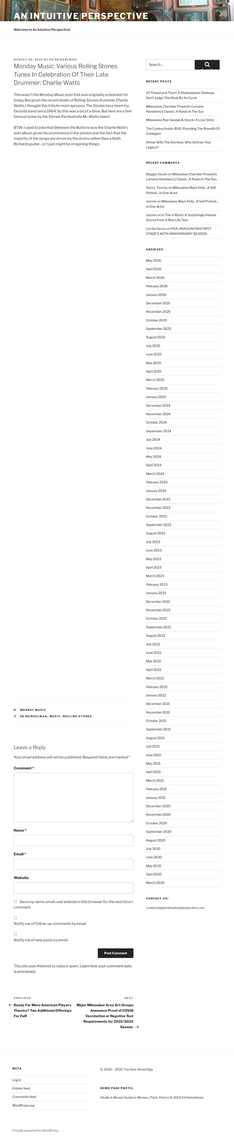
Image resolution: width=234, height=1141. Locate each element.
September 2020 (158, 831)
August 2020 (155, 840)
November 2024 (158, 414)
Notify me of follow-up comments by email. (50, 923)
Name (20, 830)
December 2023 (158, 499)
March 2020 (155, 883)
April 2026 (153, 269)
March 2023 (155, 576)
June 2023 (154, 550)
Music (55, 716)
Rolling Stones (77, 716)
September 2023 (158, 525)
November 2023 (158, 508)
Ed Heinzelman (63, 59)
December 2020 (158, 806)
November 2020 (158, 814)
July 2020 (153, 849)
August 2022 (155, 635)
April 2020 (154, 874)
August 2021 (155, 738)
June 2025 (154, 354)
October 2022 (156, 618)
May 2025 (153, 363)
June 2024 (154, 448)
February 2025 (157, 388)
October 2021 (156, 721)
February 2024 (157, 482)
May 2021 (153, 763)
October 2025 (156, 320)
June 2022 (153, 653)
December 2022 (158, 601)
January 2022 (156, 695)
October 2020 (156, 823)
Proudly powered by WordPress (35, 1130)
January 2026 (156, 295)
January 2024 (156, 491)
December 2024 (158, 405)
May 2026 (153, 260)
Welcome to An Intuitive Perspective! (42, 29)
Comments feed (24, 1097)
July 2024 (153, 439)
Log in (16, 1080)
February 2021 (156, 789)
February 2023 (157, 584)
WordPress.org (23, 1105)
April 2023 (153, 567)
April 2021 (153, 772)
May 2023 (153, 559)
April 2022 (153, 670)
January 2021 (156, 797)
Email (20, 854)
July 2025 (153, 346)
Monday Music (33, 710)
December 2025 (158, 303)
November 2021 (158, 712)
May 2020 (153, 866)
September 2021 (158, 729)
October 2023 (156, 516)
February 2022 (156, 687)
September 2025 (158, 329)
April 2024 (153, 465)
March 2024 (155, 474)
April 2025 (153, 371)
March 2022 (155, 678)
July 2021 (153, 746)
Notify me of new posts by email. (41, 940)
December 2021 (158, 704)
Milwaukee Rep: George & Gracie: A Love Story (180, 120)
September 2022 (158, 627)
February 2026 (157, 286)
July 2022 (153, 644)
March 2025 (155, 380)
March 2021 (155, 780)
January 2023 (156, 593)
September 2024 (158, 431)
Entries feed (21, 1088)
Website (21, 878)
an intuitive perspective (81, 16)
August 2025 (155, 337)
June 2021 (153, 755)
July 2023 (153, 542)
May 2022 (153, 661)
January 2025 (156, 397)
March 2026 (155, 277)
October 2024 (156, 422)
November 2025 (158, 311)
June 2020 (154, 857)
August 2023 (155, 533)
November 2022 (158, 610)
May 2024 (153, 456)
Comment (24, 768)
